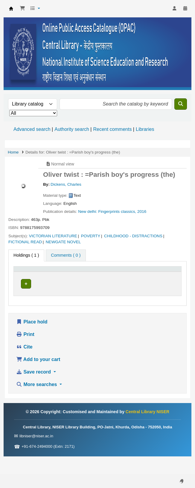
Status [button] (136, 278)
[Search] (180, 104)
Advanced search (32, 129)
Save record (34, 390)
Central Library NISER (11, 9)
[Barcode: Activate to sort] (167, 275)
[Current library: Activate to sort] (66, 275)
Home (13, 152)
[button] (22, 8)
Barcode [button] (163, 278)
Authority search (71, 129)
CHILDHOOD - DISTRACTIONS (133, 236)
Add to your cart (38, 377)
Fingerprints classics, (117, 211)
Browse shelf (100, 296)
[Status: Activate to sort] (140, 275)
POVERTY (90, 236)
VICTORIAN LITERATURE (53, 236)
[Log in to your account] (174, 8)
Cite (24, 365)
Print (25, 352)
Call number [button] (98, 278)
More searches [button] (37, 402)
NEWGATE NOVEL (63, 242)
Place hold (31, 340)
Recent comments (112, 129)
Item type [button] (25, 278)
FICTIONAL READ (25, 242)
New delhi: (87, 211)
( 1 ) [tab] (26, 255)
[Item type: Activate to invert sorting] (31, 275)
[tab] (66, 255)
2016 (141, 211)
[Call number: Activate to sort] (106, 275)
